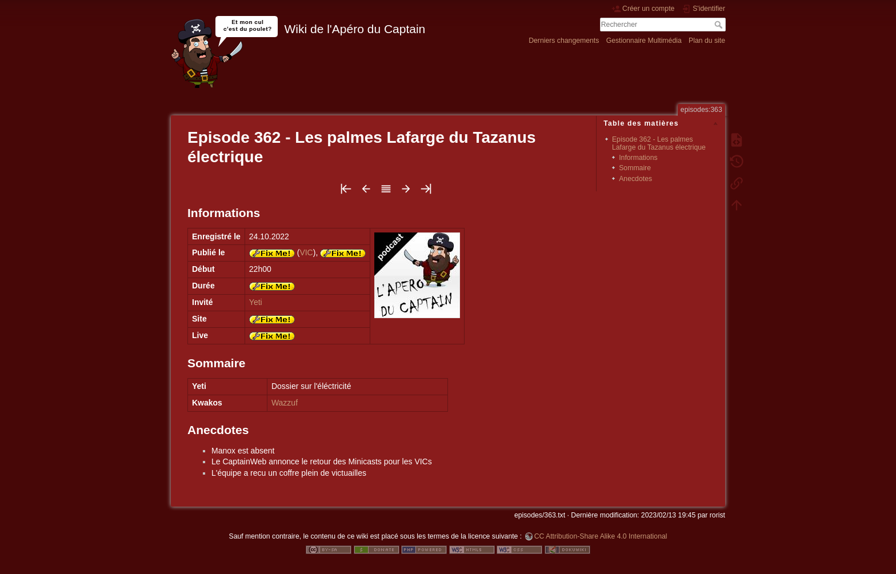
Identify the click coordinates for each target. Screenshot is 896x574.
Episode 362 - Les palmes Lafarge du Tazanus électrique (659, 143)
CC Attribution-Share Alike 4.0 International (600, 536)
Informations (638, 158)
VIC (306, 252)
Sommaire (635, 168)
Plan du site (707, 41)
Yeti (255, 302)
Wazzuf (284, 402)
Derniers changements (564, 41)
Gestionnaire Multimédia (644, 41)
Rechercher (719, 25)
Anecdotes (635, 179)
